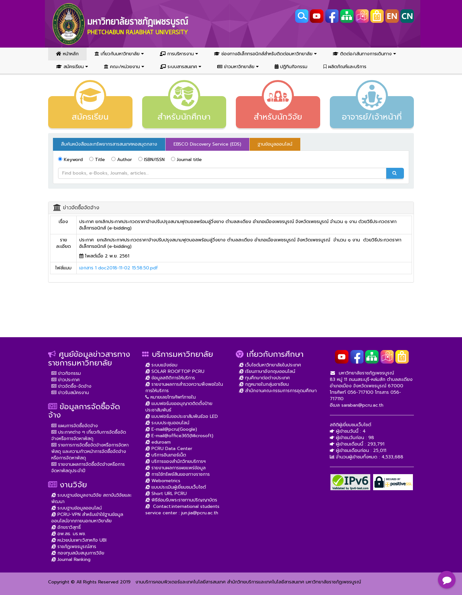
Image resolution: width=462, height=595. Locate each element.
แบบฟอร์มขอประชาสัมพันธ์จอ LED (181, 416)
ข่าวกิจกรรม (66, 373)
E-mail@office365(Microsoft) (179, 435)
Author (121, 159)
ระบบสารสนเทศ (180, 66)
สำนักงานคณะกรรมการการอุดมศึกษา (278, 390)
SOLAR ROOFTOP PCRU (174, 371)
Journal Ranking (70, 559)
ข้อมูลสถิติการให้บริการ (170, 377)
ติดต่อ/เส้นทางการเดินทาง (364, 53)
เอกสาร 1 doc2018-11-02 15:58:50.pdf (118, 268)
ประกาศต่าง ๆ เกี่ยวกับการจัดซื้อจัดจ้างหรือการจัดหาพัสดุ (88, 435)
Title (97, 159)
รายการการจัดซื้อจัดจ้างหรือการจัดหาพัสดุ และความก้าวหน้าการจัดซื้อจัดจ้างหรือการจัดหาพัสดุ (90, 451)
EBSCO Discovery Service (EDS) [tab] (207, 144)
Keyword (70, 159)
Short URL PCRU (166, 493)
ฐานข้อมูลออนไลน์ (275, 144)
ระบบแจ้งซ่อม (161, 365)
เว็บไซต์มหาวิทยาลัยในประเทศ (270, 365)
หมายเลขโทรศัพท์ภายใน (170, 397)
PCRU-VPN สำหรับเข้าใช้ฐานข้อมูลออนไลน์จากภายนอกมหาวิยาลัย (87, 517)
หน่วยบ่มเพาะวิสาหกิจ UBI (79, 540)
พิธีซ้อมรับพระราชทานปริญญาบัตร (181, 500)
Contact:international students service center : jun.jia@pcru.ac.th (182, 509)
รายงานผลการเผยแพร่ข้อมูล (175, 467)
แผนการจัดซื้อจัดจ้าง (74, 425)
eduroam (158, 442)
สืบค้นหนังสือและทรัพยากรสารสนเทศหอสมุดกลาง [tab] (109, 144)
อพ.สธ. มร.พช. (68, 533)
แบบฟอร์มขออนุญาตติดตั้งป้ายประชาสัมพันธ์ (178, 406)
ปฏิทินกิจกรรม (291, 66)
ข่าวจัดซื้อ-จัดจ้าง (71, 386)
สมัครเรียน (72, 66)
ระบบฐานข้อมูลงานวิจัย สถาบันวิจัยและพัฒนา (91, 498)
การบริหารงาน (179, 53)
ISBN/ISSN (151, 159)
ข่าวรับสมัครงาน (70, 392)
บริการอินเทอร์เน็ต (165, 455)
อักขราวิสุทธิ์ (66, 527)
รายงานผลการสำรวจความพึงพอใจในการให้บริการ (184, 387)
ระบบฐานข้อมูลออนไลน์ (76, 508)
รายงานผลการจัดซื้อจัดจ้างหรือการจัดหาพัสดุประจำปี (88, 467)
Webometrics (162, 480)
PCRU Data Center (168, 448)
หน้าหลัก (67, 53)
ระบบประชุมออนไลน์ (167, 422)
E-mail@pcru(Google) (171, 429)
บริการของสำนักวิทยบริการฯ (175, 461)
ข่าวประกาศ (65, 379)
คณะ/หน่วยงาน (124, 66)
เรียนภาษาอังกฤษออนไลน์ (267, 371)
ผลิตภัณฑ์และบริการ (344, 66)
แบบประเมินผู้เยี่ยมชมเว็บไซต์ (175, 487)
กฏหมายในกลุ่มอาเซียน (264, 384)
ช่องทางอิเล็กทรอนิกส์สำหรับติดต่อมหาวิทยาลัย (265, 53)
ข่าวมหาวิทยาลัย (238, 66)
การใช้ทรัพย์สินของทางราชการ (177, 474)
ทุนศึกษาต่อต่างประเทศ (264, 377)
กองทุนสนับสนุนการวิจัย (77, 553)
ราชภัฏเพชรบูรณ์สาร (73, 546)
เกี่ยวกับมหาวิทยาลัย (119, 53)
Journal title (186, 159)
